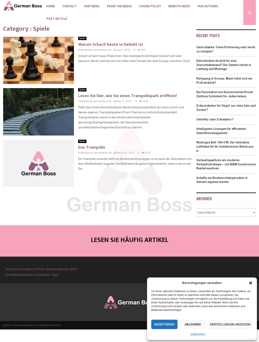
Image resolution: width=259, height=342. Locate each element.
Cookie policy (197, 334)
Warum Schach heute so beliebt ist (110, 57)
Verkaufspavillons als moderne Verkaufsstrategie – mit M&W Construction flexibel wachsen (226, 176)
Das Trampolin (91, 159)
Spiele (82, 51)
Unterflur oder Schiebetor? (215, 132)
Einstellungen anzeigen (230, 324)
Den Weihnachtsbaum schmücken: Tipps (32, 287)
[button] (251, 283)
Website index (179, 6)
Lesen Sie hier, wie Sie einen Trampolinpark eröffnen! (127, 108)
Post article (56, 18)
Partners (91, 6)
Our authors (208, 6)
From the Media (119, 6)
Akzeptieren (164, 324)
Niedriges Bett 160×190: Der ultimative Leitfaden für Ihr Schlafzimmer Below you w (224, 159)
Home (50, 6)
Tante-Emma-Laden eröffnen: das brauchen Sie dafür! (41, 281)
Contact (69, 6)
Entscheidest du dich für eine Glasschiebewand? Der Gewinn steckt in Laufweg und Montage (223, 77)
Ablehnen (193, 324)
